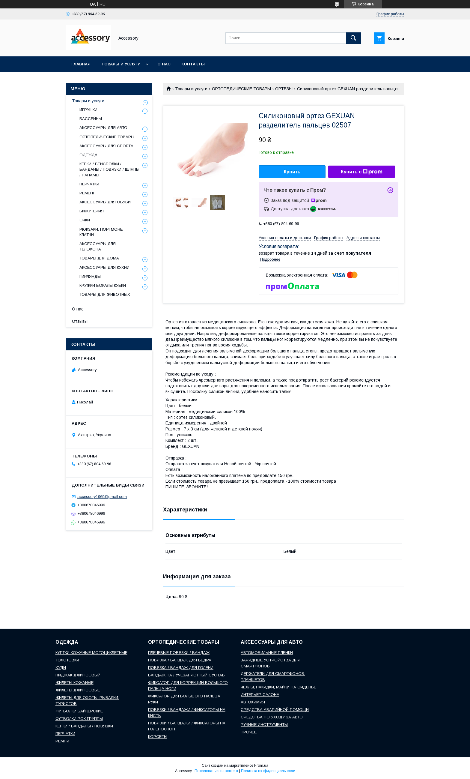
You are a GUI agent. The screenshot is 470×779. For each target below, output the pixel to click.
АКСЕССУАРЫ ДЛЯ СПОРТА (106, 146)
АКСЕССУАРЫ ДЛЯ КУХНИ (104, 267)
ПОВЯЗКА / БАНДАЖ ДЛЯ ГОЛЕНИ (180, 667)
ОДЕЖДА (88, 155)
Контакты (193, 64)
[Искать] (353, 38)
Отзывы (80, 321)
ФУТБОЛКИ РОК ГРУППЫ (79, 718)
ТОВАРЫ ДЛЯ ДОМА (99, 258)
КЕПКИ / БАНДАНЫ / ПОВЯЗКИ (84, 726)
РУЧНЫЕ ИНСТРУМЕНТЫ (264, 724)
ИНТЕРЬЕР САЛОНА (260, 694)
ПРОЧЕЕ (249, 732)
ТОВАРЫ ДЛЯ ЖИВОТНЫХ (104, 294)
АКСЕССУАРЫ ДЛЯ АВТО (103, 127)
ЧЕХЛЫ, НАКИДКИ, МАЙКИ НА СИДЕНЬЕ (278, 687)
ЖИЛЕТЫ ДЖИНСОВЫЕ (77, 690)
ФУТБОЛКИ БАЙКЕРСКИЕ (79, 711)
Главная (81, 64)
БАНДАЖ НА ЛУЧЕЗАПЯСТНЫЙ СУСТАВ (186, 675)
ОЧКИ (84, 220)
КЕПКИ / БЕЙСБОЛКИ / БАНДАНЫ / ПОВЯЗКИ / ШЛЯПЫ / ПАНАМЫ (109, 169)
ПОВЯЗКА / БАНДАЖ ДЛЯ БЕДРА (179, 660)
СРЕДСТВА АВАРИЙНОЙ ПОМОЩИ (275, 709)
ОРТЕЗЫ (284, 88)
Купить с (361, 172)
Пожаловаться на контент (216, 771)
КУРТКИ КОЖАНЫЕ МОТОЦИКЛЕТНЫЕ (91, 652)
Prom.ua (261, 765)
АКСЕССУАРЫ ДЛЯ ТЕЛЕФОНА (97, 246)
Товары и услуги (121, 64)
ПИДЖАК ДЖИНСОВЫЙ (77, 675)
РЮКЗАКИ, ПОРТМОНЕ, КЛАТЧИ (101, 232)
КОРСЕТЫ (157, 736)
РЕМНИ (62, 741)
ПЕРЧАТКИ (89, 184)
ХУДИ (60, 667)
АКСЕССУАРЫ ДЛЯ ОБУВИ (105, 202)
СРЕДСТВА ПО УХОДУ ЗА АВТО (272, 717)
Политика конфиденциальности (268, 771)
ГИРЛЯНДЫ (90, 276)
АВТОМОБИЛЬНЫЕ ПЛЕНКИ (267, 652)
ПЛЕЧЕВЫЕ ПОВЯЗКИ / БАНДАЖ (179, 652)
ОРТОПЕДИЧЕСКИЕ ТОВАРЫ (241, 88)
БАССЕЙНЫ (90, 118)
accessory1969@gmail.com (102, 496)
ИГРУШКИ (88, 109)
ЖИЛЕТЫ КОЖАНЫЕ (74, 682)
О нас (164, 64)
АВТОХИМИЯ (253, 702)
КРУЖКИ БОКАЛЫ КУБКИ (102, 285)
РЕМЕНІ (86, 193)
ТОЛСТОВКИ (67, 660)
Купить (292, 171)
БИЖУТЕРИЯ (91, 211)
